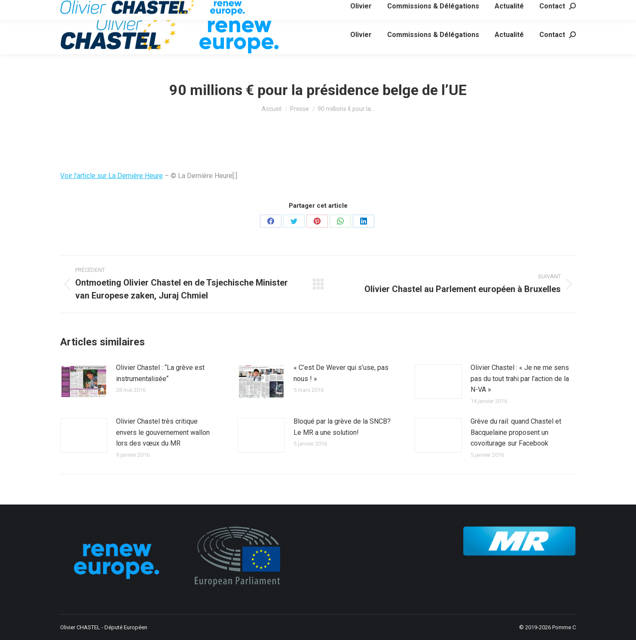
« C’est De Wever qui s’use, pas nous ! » (341, 373)
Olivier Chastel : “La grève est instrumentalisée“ (160, 373)
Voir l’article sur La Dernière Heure (111, 176)
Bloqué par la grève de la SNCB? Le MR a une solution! (342, 427)
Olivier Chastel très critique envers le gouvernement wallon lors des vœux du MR (163, 432)
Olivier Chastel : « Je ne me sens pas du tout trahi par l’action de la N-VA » (520, 378)
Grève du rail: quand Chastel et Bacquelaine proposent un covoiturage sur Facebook (516, 432)
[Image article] (83, 381)
